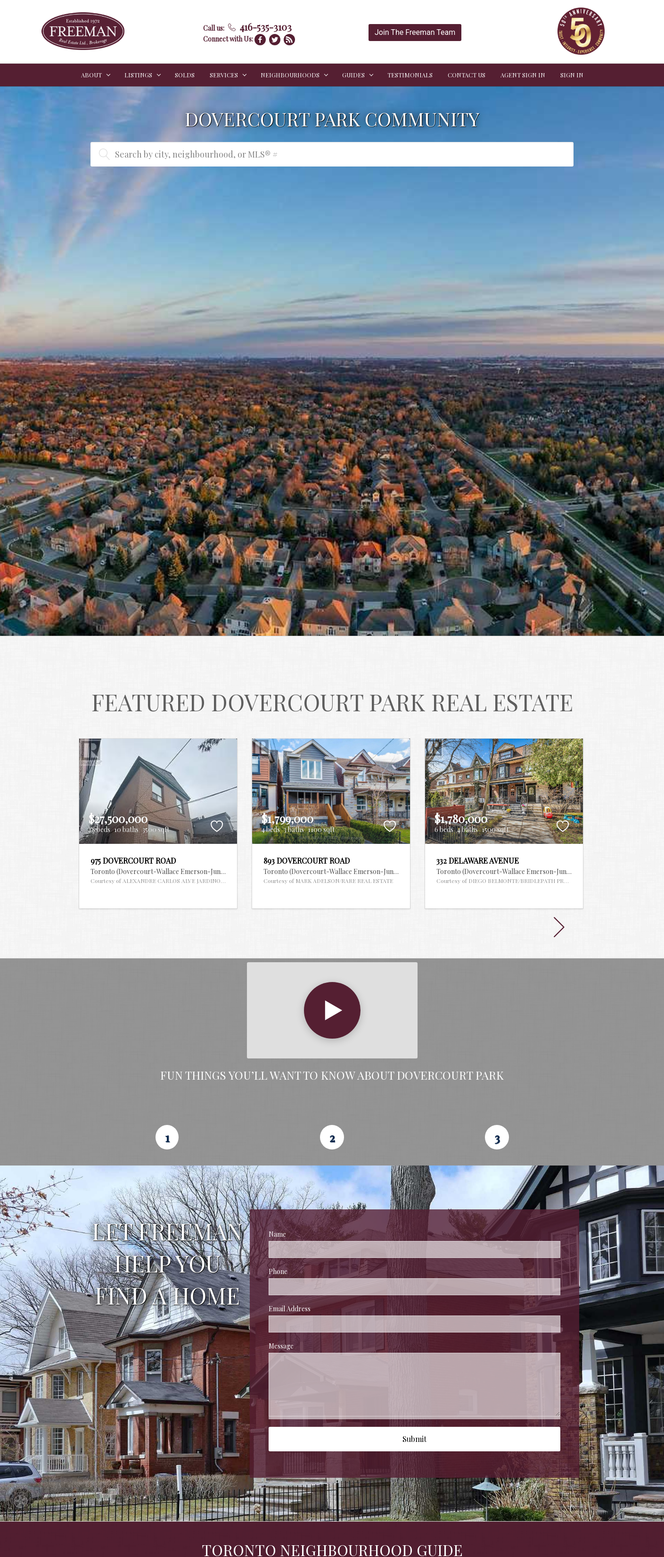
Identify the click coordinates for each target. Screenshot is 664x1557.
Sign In (571, 75)
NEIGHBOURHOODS (290, 75)
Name (277, 1234)
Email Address (290, 1308)
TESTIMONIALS (410, 75)
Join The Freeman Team (415, 32)
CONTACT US (466, 75)
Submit (414, 1439)
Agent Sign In (522, 75)
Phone (278, 1271)
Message (281, 1345)
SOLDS (185, 75)
